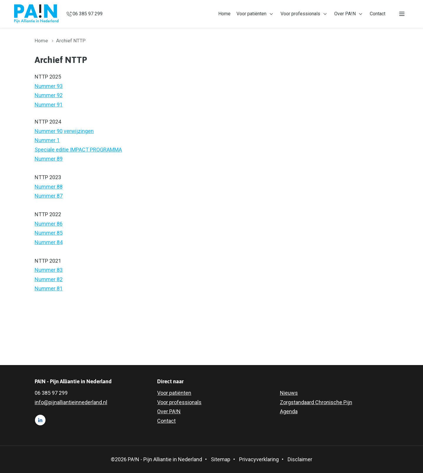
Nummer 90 (49, 131)
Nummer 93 (49, 86)
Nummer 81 (49, 288)
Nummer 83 (49, 270)
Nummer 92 (49, 95)
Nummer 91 (49, 104)
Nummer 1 (47, 140)
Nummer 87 (49, 196)
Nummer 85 (49, 233)
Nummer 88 (49, 187)
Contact (377, 13)
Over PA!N (345, 13)
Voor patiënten (251, 13)
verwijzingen (79, 131)
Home (224, 13)
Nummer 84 (49, 242)
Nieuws (289, 393)
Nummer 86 (49, 224)
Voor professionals (300, 13)
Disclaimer (300, 459)
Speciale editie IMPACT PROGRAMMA (78, 149)
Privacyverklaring (259, 459)
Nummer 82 (49, 279)
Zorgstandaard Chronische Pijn (316, 402)
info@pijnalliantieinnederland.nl (71, 402)
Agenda (289, 411)
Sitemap (220, 459)
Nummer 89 (49, 159)
